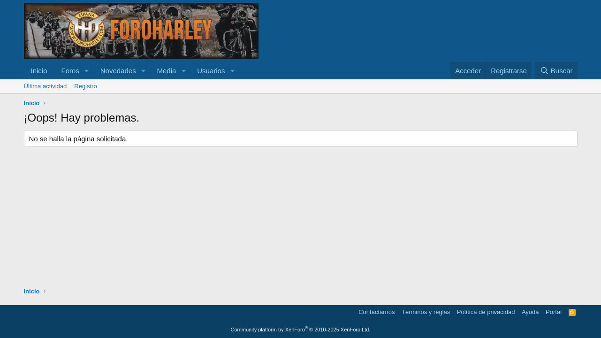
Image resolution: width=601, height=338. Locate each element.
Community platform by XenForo (301, 329)
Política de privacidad (486, 311)
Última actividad (45, 86)
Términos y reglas (426, 311)
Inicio (39, 71)
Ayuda (530, 311)
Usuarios (211, 71)
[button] (86, 70)
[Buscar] (556, 70)
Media (166, 71)
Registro (85, 86)
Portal (554, 311)
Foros (70, 71)
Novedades (118, 71)
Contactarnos (376, 311)
